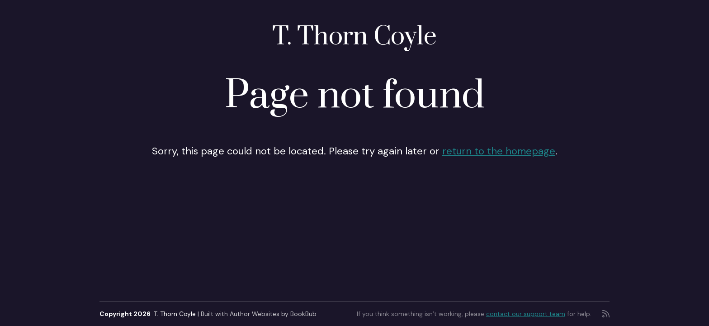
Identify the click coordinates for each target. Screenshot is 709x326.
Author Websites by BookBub (273, 314)
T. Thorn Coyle (354, 37)
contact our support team (525, 314)
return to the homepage (498, 151)
